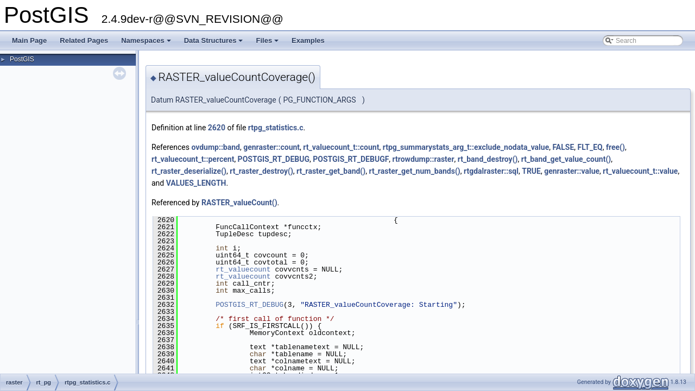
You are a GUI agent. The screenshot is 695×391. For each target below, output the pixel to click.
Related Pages (84, 40)
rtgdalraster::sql (491, 171)
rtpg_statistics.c (276, 127)
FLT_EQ (590, 147)
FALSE (563, 147)
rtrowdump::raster (423, 159)
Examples (308, 40)
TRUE (531, 171)
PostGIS (22, 59)
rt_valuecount (243, 269)
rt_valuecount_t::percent (192, 159)
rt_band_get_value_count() (566, 159)
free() (615, 147)
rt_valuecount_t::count (341, 147)
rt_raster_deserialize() (188, 171)
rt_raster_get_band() (330, 171)
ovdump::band (215, 147)
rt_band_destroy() (488, 159)
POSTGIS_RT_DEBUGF (351, 159)
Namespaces (147, 43)
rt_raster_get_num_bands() (414, 171)
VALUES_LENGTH (196, 183)
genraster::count (271, 147)
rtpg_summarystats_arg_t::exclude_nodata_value (466, 147)
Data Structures (214, 43)
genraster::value (571, 171)
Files (268, 43)
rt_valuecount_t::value (640, 171)
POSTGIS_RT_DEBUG (273, 159)
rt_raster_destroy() (261, 171)
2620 (216, 127)
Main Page (29, 40)
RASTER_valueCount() (239, 202)
